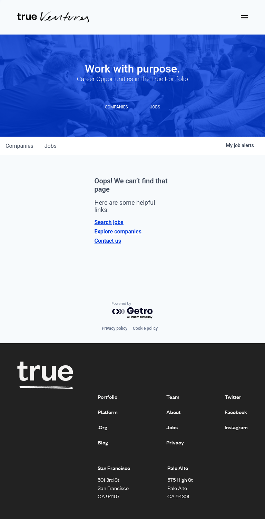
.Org (102, 427)
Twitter (233, 397)
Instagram (236, 427)
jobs (51, 146)
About (173, 412)
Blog (103, 442)
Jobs (172, 427)
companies (19, 146)
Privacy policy (114, 328)
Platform (108, 412)
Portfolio (107, 397)
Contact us (108, 241)
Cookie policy (145, 328)
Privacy (175, 442)
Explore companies (118, 231)
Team (172, 397)
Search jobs (109, 222)
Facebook (236, 412)
